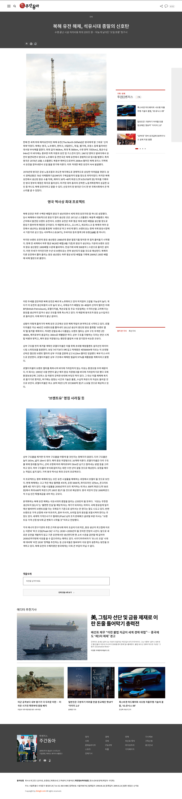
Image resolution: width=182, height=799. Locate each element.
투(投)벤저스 (125, 97)
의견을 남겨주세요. (33, 581)
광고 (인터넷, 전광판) (41, 781)
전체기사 (89, 753)
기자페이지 (129, 749)
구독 (138, 97)
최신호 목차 (130, 741)
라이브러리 (129, 745)
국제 (107, 741)
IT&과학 (108, 745)
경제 (107, 737)
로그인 (172, 6)
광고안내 (149, 745)
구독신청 (149, 741)
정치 (87, 737)
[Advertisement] (60, 279)
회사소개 (28, 781)
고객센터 (62, 781)
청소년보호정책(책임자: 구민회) (102, 781)
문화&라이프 (90, 745)
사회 (87, 741)
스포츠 (88, 749)
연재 (127, 737)
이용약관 (70, 781)
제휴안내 (54, 781)
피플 (107, 749)
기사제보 (149, 737)
